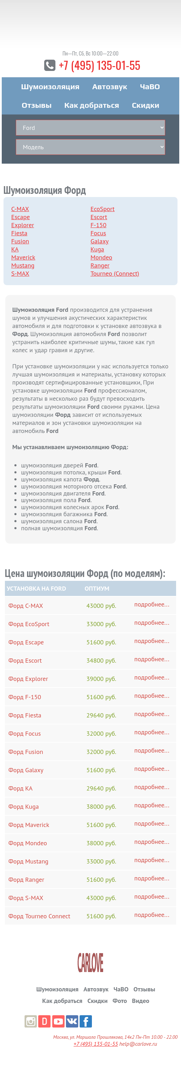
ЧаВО (150, 87)
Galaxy (99, 242)
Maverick (23, 258)
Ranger (99, 266)
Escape (20, 218)
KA (15, 250)
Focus (98, 234)
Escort (98, 218)
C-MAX (20, 210)
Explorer (22, 226)
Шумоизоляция (50, 87)
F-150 (98, 226)
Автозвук (109, 87)
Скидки (145, 106)
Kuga (97, 250)
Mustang (22, 266)
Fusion (20, 242)
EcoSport (102, 210)
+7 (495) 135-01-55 (100, 65)
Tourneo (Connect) (114, 274)
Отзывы (37, 106)
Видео (140, 1001)
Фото (120, 1001)
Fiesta (19, 234)
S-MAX (20, 274)
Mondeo (101, 258)
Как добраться (91, 106)
